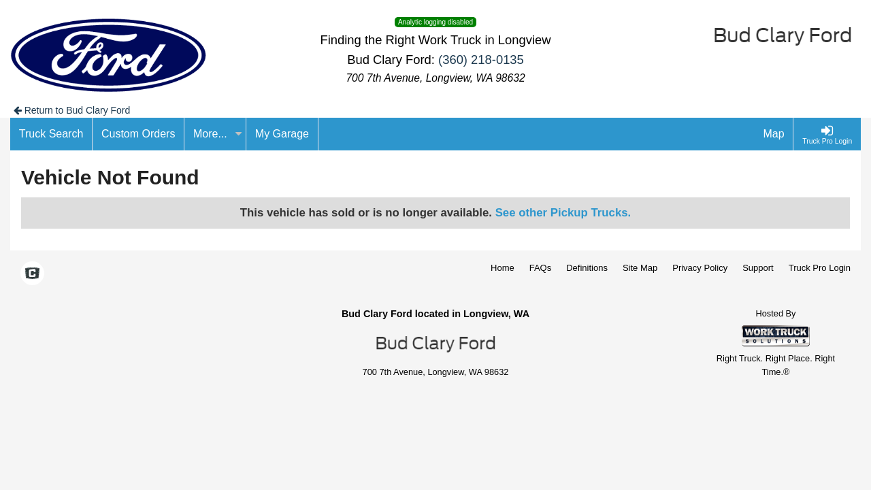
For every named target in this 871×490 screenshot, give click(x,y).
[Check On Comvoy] (32, 274)
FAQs (540, 268)
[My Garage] (282, 134)
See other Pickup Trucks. (563, 212)
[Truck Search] (51, 134)
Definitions (587, 268)
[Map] (774, 134)
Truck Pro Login (820, 268)
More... (217, 134)
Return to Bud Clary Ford (72, 110)
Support (758, 268)
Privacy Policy (699, 268)
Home (502, 268)
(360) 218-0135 (481, 59)
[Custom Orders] (138, 134)
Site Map (640, 268)
